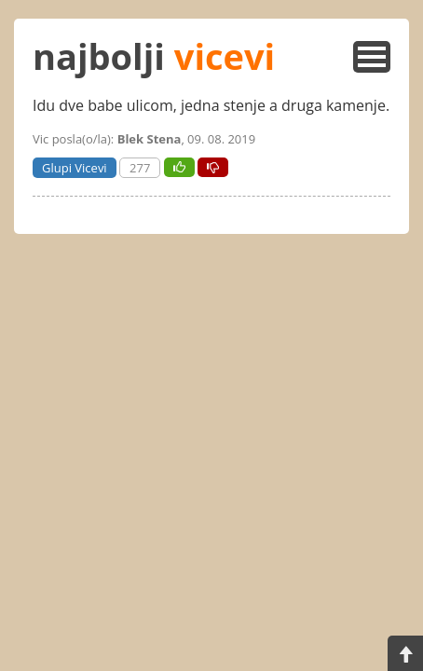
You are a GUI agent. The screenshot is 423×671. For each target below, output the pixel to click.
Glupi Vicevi (74, 167)
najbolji (154, 56)
